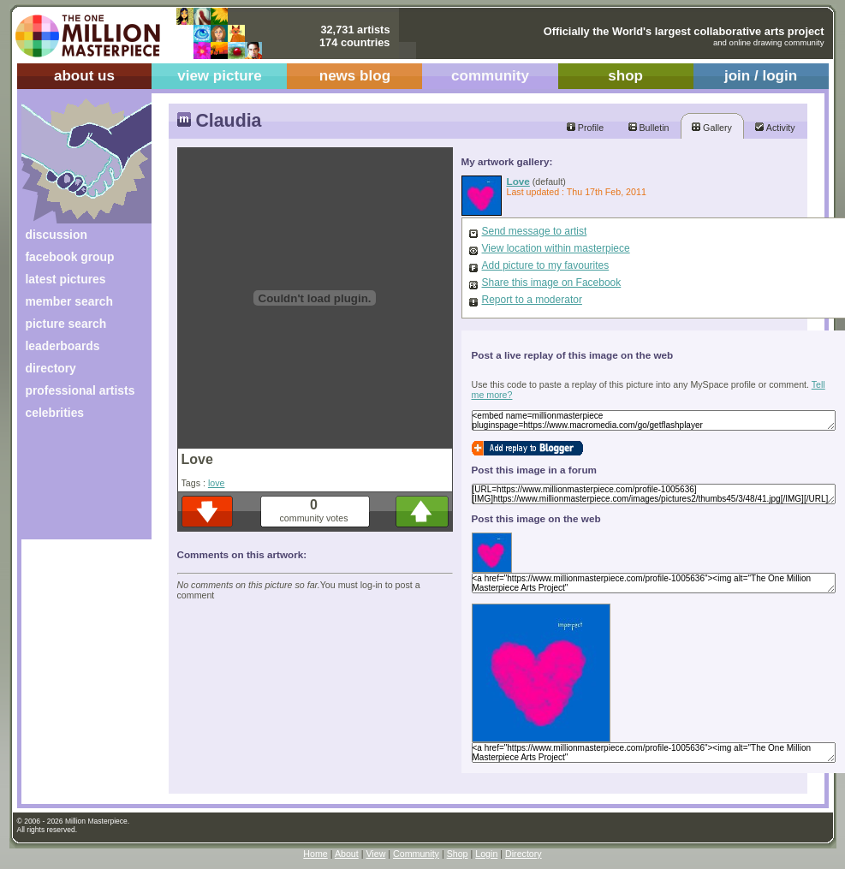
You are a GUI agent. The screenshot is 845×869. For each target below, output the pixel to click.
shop (625, 76)
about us (84, 76)
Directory (523, 853)
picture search (66, 323)
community (490, 76)
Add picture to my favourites (546, 265)
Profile (585, 127)
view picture (219, 76)
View (375, 853)
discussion (56, 234)
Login (486, 853)
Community (416, 853)
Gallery (712, 127)
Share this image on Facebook (552, 283)
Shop (457, 853)
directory (51, 368)
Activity (774, 127)
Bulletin (648, 127)
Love (518, 181)
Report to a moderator (532, 300)
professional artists (80, 390)
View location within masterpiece (556, 248)
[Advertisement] (74, 485)
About (347, 853)
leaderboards (63, 346)
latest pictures (66, 279)
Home (315, 853)
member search (69, 301)
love (216, 483)
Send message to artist (534, 231)
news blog (354, 76)
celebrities (55, 413)
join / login (760, 76)
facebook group (70, 257)
